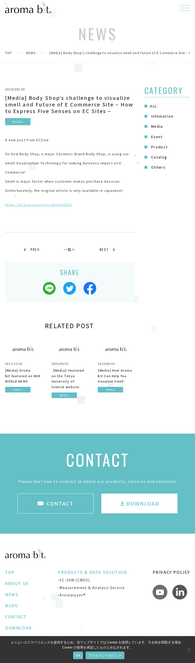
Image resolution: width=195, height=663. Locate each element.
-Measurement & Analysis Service (91, 587)
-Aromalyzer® (72, 594)
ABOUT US (17, 583)
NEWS (31, 53)
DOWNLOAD (18, 628)
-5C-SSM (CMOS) (74, 579)
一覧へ (69, 249)
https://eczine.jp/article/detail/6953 (38, 204)
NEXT (104, 249)
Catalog (158, 157)
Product (159, 146)
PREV (35, 249)
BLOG (11, 605)
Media (156, 126)
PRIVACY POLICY (171, 572)
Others (157, 167)
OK (78, 655)
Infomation (161, 116)
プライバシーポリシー (105, 655)
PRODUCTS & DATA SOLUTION (92, 572)
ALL (153, 105)
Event (156, 136)
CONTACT (16, 616)
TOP (8, 53)
